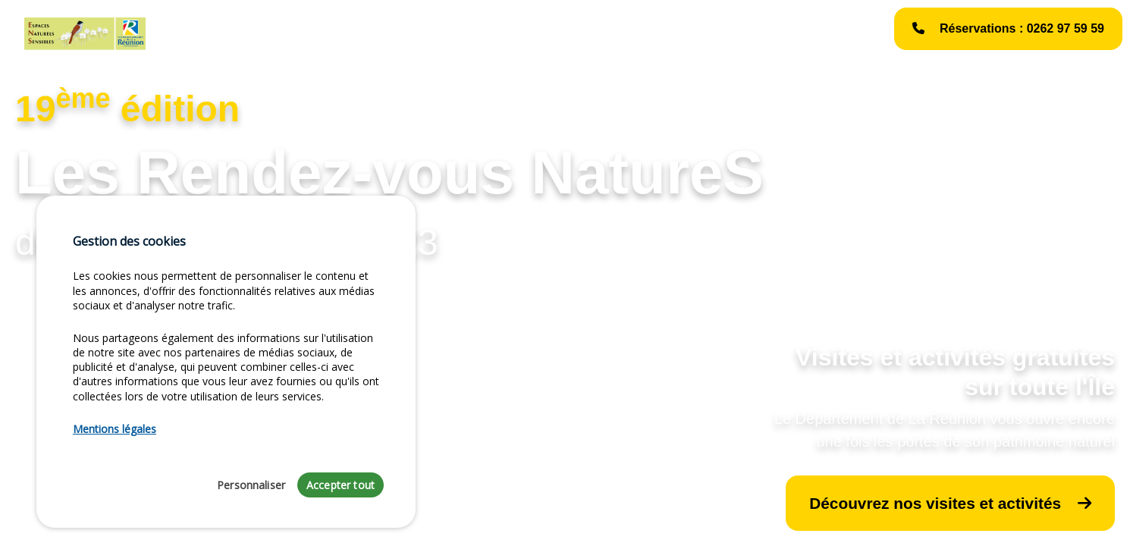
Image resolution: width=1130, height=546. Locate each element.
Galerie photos (623, 33)
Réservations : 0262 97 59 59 (1008, 28)
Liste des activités (381, 33)
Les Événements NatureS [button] (501, 33)
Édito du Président (279, 33)
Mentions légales (715, 33)
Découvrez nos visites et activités (950, 503)
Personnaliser (251, 485)
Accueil (200, 33)
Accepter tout (340, 485)
